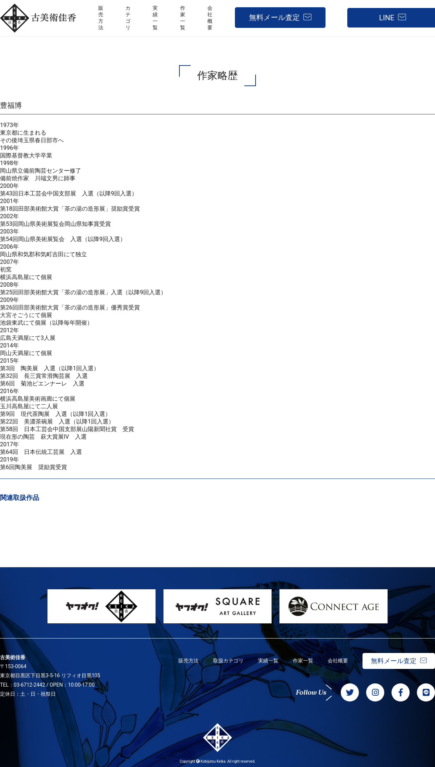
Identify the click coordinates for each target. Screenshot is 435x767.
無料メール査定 (274, 17)
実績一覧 (268, 660)
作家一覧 (303, 660)
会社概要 (338, 660)
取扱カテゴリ (228, 660)
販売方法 (188, 660)
